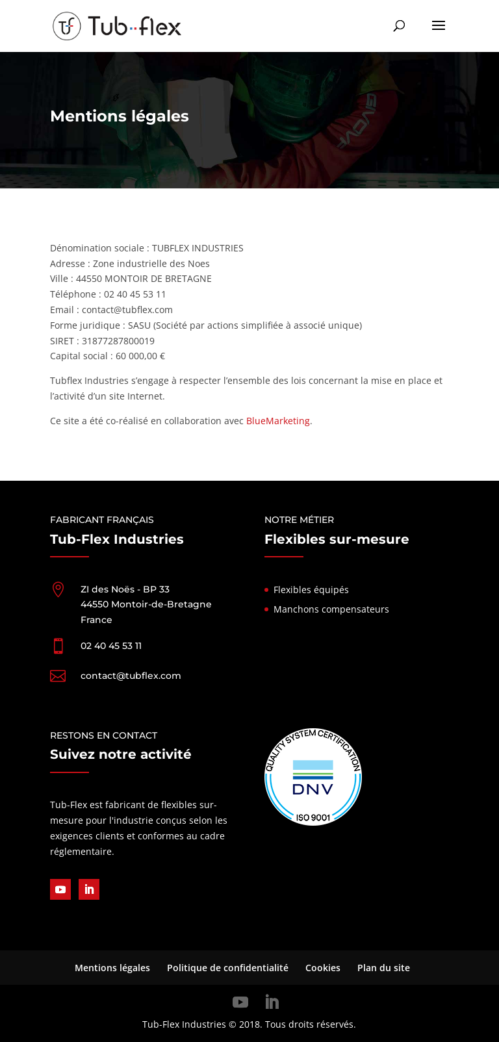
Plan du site (383, 967)
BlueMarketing (278, 420)
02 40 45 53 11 (111, 646)
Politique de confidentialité (227, 967)
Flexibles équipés (311, 589)
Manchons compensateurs (331, 609)
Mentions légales (112, 967)
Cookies (322, 967)
